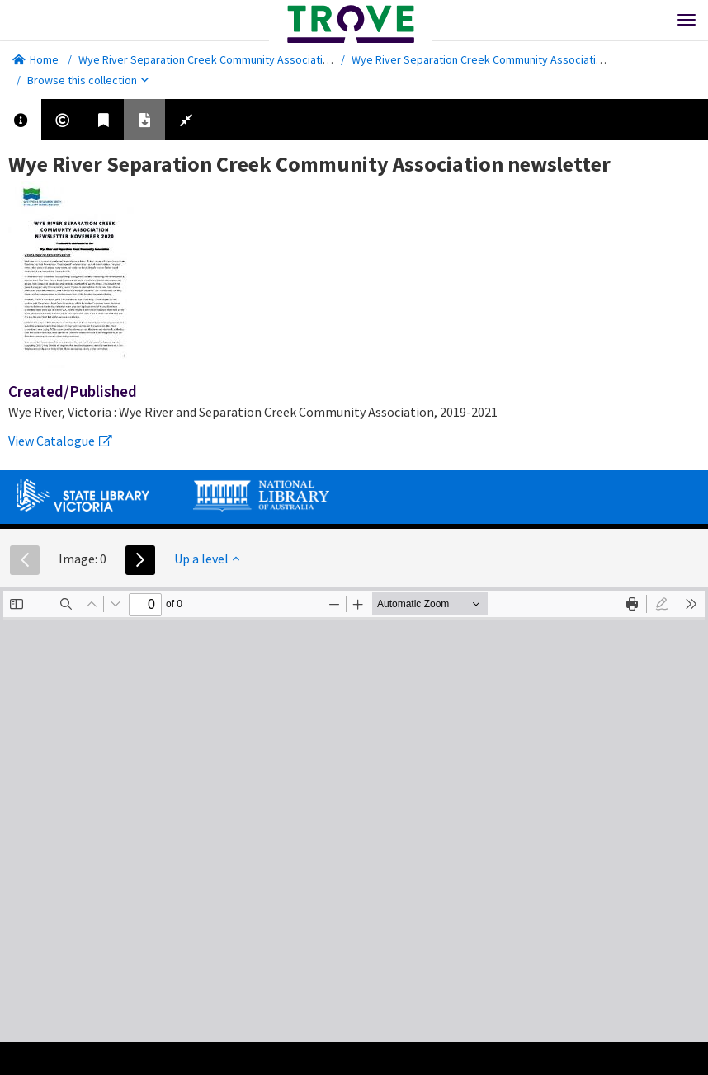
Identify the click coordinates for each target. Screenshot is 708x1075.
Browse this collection (88, 80)
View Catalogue (60, 440)
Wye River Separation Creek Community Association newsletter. (236, 59)
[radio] (661, 603)
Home (35, 59)
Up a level (206, 558)
